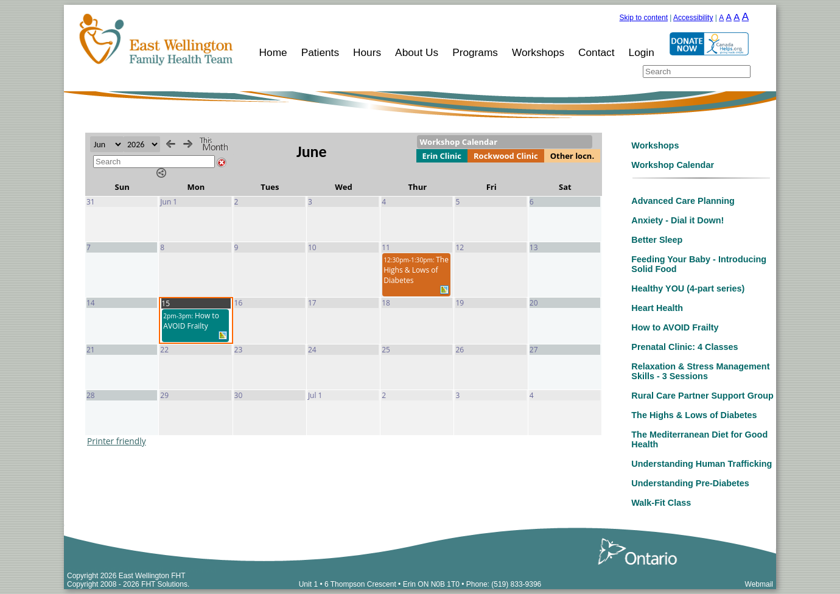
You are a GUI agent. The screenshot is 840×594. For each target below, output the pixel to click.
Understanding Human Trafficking (701, 464)
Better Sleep (656, 240)
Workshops (538, 52)
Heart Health (657, 308)
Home (273, 52)
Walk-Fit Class (661, 503)
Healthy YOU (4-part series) (687, 288)
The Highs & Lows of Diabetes (694, 415)
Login (641, 52)
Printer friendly (116, 441)
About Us (416, 52)
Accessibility (693, 17)
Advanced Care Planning (683, 201)
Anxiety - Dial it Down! (677, 220)
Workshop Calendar (672, 165)
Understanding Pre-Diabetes (690, 483)
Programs (475, 52)
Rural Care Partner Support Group (702, 395)
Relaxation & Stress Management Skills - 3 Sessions (700, 371)
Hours (367, 52)
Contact (596, 52)
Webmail (759, 584)
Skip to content (644, 17)
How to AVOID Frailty (674, 327)
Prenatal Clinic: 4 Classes (684, 347)
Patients (320, 52)
